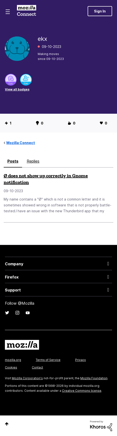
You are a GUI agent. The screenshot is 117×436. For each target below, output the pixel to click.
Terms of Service (48, 360)
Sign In (100, 11)
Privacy (80, 360)
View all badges (17, 89)
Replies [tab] (33, 161)
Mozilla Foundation (93, 378)
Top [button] (6, 424)
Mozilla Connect (26, 11)
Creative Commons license (81, 390)
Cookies (11, 367)
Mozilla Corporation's (27, 378)
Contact (37, 367)
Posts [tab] (12, 161)
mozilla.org (13, 360)
